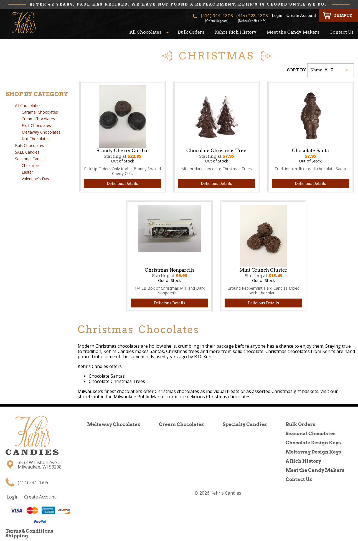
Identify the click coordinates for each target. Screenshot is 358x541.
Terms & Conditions (29, 531)
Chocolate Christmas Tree (216, 150)
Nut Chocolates (36, 138)
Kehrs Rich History (235, 32)
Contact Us (341, 32)
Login (277, 15)
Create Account (301, 15)
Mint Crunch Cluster (263, 270)
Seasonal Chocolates (311, 433)
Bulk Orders (191, 32)
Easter (27, 172)
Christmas (31, 165)
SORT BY (296, 69)
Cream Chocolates (38, 118)
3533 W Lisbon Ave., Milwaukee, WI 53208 (40, 464)
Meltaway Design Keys (313, 452)
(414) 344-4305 (217, 17)
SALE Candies (27, 152)
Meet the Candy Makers (292, 32)
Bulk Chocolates (29, 145)
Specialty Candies (245, 424)
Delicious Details (122, 183)
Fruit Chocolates (36, 125)
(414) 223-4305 (252, 17)
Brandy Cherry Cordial (122, 150)
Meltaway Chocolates (41, 132)
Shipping (17, 536)
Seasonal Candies (31, 158)
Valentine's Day (35, 178)
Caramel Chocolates (40, 112)
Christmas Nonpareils (169, 270)
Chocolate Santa (310, 150)
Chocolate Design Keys (313, 442)
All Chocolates (145, 32)
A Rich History (303, 461)
